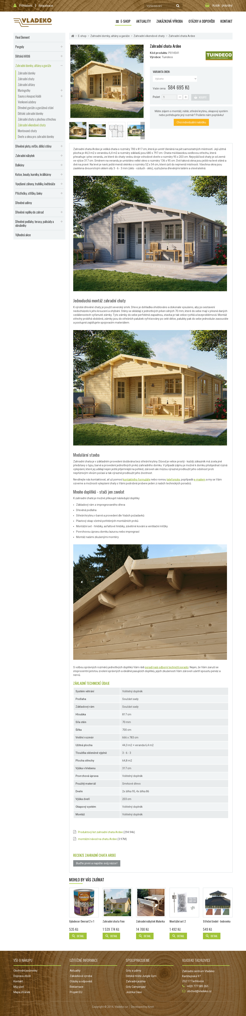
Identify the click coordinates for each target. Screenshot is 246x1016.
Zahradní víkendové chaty (32, 125)
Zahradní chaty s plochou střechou (37, 119)
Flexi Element (22, 37)
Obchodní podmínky (25, 970)
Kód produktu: (159, 52)
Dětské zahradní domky (30, 113)
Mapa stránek (21, 992)
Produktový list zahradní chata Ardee (100, 832)
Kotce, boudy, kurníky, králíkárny (33, 174)
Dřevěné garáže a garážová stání (35, 107)
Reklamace (76, 986)
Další (142, 130)
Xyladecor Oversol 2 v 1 (81, 921)
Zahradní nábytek (25, 155)
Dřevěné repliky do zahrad (29, 212)
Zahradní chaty (26, 79)
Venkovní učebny (27, 102)
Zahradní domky (26, 73)
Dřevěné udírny (23, 202)
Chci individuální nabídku (191, 122)
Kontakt (226, 21)
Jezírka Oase (134, 992)
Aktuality (143, 21)
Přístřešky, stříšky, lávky (28, 193)
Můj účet (18, 986)
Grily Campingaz (136, 986)
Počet (156, 96)
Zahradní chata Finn (114, 921)
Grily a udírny (133, 970)
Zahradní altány (26, 84)
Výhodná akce (23, 234)
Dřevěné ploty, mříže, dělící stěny (33, 146)
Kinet (151, 1006)
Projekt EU (76, 992)
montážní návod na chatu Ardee (97, 839)
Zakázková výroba (169, 21)
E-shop (125, 21)
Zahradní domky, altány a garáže (33, 65)
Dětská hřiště (22, 56)
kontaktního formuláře (136, 479)
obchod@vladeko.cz (199, 991)
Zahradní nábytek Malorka (150, 921)
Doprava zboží (22, 976)
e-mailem (199, 479)
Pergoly (19, 46)
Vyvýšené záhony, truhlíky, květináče (35, 183)
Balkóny (19, 165)
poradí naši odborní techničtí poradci (167, 667)
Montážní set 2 (178, 921)
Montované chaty (27, 130)
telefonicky (173, 479)
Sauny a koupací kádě (29, 96)
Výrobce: (155, 57)
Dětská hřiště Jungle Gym (141, 976)
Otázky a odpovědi (202, 21)
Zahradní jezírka (135, 981)
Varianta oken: (162, 72)
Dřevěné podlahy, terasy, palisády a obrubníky (34, 223)
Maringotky (24, 90)
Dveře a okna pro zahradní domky (36, 136)
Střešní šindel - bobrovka (216, 921)
